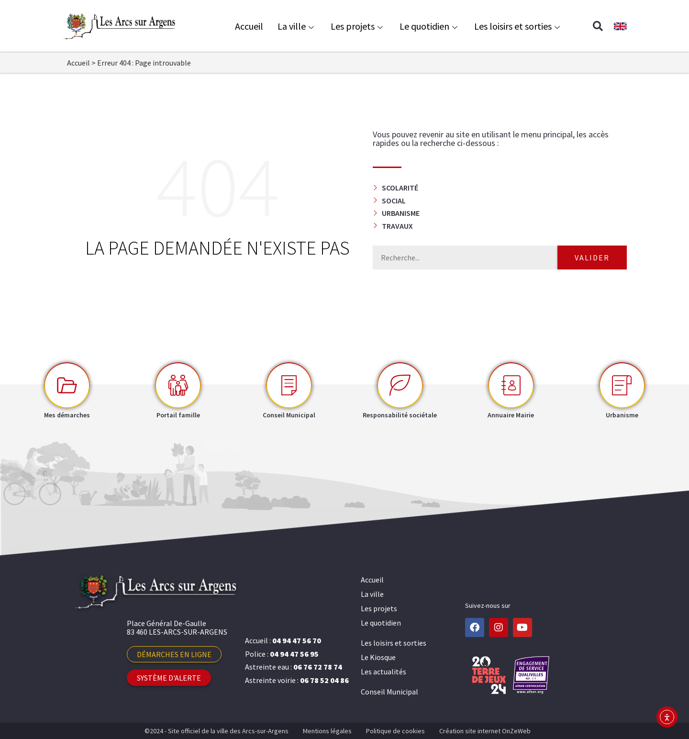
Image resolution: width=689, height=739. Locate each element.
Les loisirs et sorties (518, 26)
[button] (598, 26)
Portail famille (178, 415)
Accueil (249, 26)
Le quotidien (430, 26)
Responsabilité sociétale (400, 415)
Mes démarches (67, 415)
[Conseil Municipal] (289, 385)
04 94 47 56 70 (296, 640)
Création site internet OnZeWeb (485, 731)
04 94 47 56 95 (294, 654)
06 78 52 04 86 (324, 680)
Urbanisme (622, 415)
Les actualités (383, 671)
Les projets (358, 26)
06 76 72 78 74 (317, 667)
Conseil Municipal (289, 415)
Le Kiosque (378, 657)
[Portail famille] (178, 385)
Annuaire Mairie (511, 415)
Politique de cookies (395, 731)
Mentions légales (327, 731)
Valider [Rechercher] (592, 257)
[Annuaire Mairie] (511, 385)
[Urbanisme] (622, 385)
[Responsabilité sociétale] (400, 385)
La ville (297, 26)
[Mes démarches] (67, 385)
